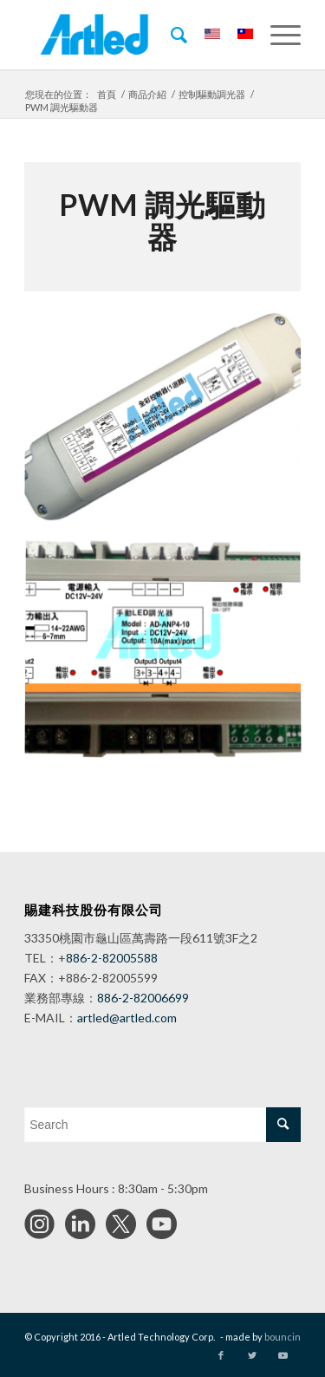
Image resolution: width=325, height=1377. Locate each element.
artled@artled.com (127, 1017)
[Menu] (277, 34)
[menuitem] (170, 34)
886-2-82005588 (112, 957)
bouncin (282, 1336)
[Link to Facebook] (221, 1355)
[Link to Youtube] (283, 1355)
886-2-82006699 (143, 997)
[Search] (170, 34)
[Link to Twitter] (252, 1355)
